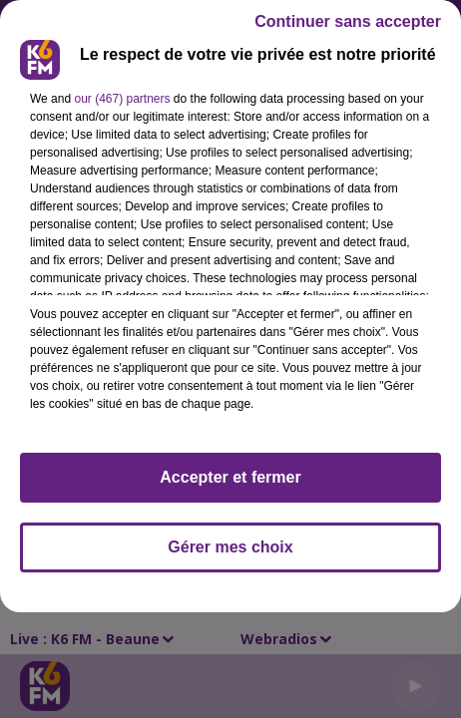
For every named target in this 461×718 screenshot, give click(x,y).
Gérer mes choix (230, 546)
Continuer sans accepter (347, 21)
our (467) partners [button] (122, 99)
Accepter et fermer (230, 477)
